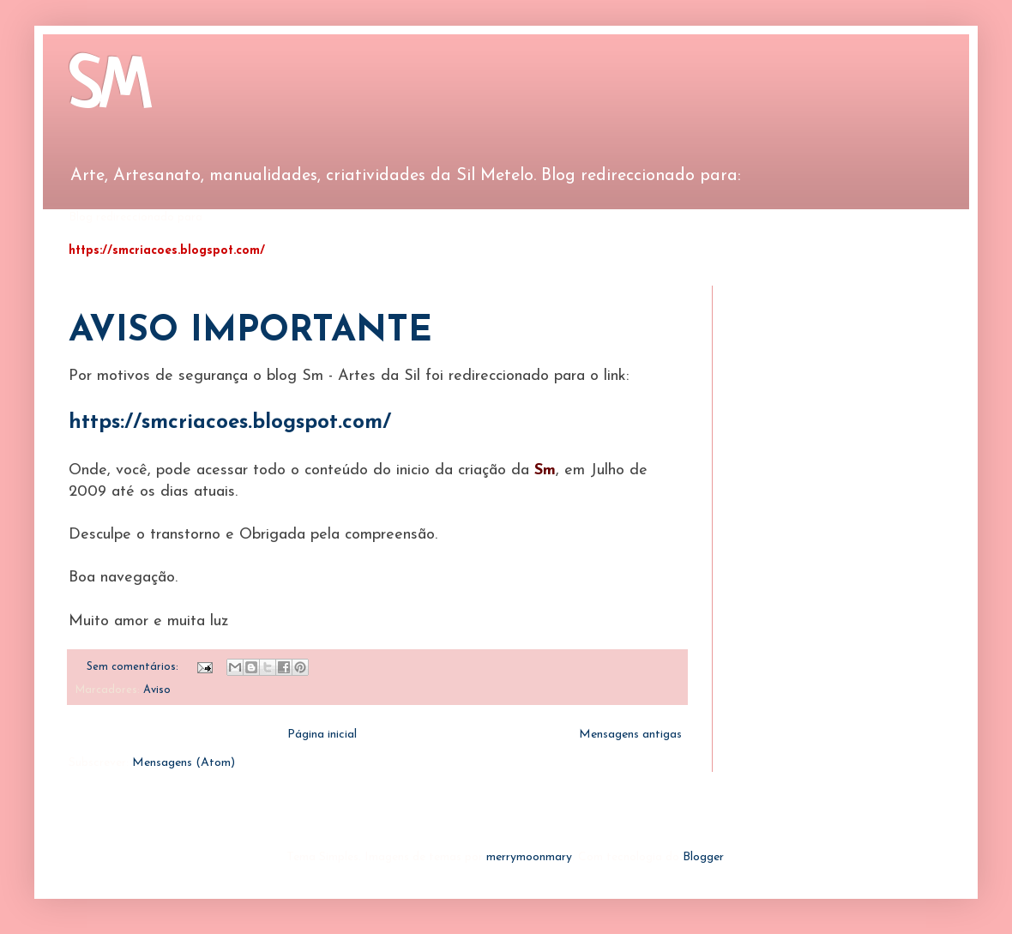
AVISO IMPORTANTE (250, 331)
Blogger (703, 857)
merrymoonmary (529, 857)
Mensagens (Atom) (183, 762)
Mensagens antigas (630, 734)
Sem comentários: (134, 667)
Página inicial (322, 734)
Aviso (157, 690)
